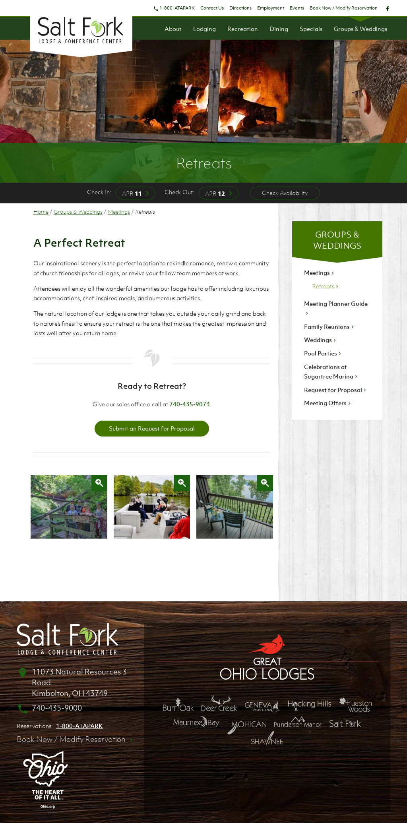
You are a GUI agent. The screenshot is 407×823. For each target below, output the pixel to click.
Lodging (204, 29)
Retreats (326, 286)
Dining (278, 29)
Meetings (119, 211)
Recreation (242, 29)
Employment (270, 8)
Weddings (320, 340)
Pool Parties (323, 353)
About (173, 29)
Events (297, 8)
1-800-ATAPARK (174, 8)
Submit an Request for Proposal (152, 428)
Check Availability (285, 193)
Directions (240, 8)
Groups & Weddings (360, 29)
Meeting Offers (328, 403)
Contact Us (212, 8)
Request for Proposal (336, 390)
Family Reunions (329, 326)
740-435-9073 (189, 404)
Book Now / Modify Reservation (344, 8)
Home (40, 211)
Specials (311, 29)
